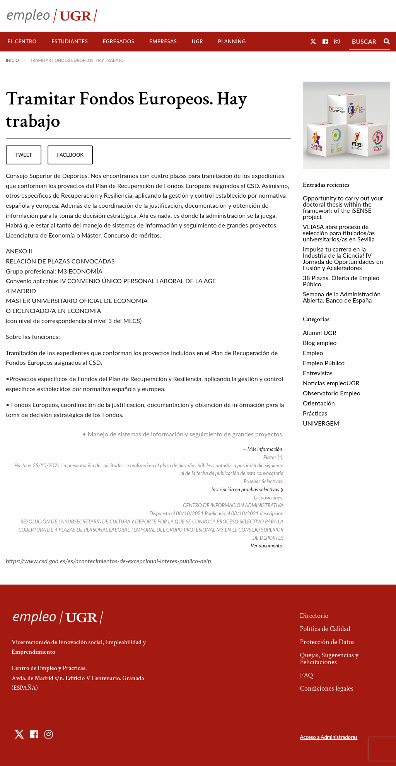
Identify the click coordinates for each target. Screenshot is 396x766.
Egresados (119, 41)
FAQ (306, 675)
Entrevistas (318, 372)
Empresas (163, 41)
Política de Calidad (325, 628)
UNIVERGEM (321, 423)
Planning (232, 41)
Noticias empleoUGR (331, 382)
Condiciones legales (326, 688)
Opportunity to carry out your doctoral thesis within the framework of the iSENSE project (343, 207)
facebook (70, 155)
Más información (265, 449)
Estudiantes (69, 41)
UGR (197, 41)
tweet (23, 155)
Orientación (319, 403)
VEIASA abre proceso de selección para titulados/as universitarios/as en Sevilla (339, 233)
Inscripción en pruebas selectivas (246, 489)
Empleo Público (324, 362)
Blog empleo (319, 342)
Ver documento (267, 545)
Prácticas (315, 413)
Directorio (314, 615)
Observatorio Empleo (331, 393)
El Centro (22, 41)
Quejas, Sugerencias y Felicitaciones (329, 659)
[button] (313, 41)
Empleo (313, 352)
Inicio (12, 60)
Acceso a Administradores (328, 737)
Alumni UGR (319, 332)
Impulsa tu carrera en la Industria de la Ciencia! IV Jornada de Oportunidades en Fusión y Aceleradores (343, 258)
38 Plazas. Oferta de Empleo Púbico (341, 280)
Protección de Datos (327, 642)
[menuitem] (22, 41)
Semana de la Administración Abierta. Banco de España (342, 297)
